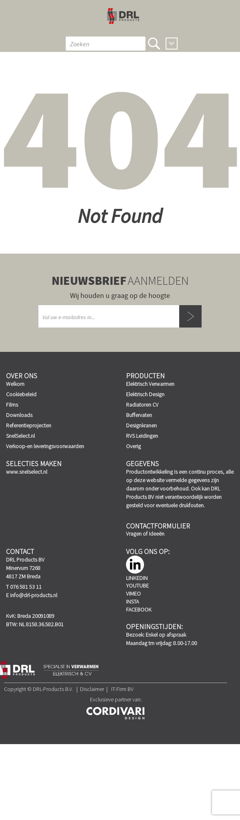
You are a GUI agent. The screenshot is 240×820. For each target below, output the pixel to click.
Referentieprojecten (28, 425)
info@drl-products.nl (33, 595)
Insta (132, 601)
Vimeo (133, 593)
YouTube (137, 585)
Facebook (139, 609)
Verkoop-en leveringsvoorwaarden (45, 446)
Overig (133, 446)
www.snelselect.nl (26, 471)
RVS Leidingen (142, 435)
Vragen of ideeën (145, 533)
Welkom (15, 383)
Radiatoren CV (142, 404)
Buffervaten (139, 415)
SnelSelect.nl (20, 435)
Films (12, 404)
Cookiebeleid (21, 394)
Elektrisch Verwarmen (150, 383)
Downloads (19, 415)
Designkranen (141, 425)
